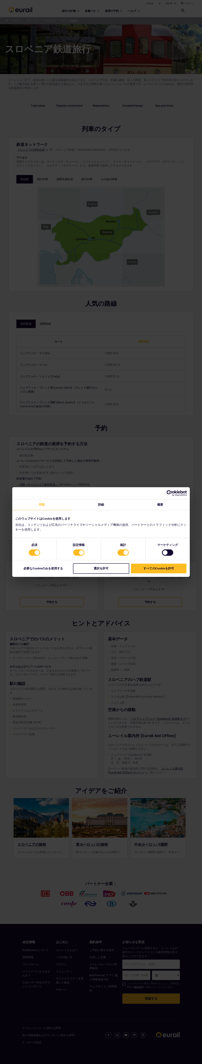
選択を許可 (101, 568)
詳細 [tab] (101, 504)
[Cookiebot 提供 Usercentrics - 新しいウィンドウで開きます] (169, 493)
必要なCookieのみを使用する (43, 568)
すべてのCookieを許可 (158, 568)
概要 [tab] (160, 504)
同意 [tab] (42, 504)
